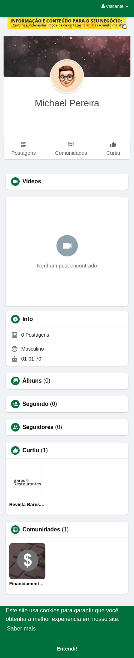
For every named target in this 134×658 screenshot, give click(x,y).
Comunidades (41, 529)
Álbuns (32, 381)
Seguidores (38, 427)
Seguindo (36, 404)
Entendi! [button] (67, 649)
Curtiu (31, 450)
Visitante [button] (115, 6)
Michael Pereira (67, 103)
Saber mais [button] (21, 629)
